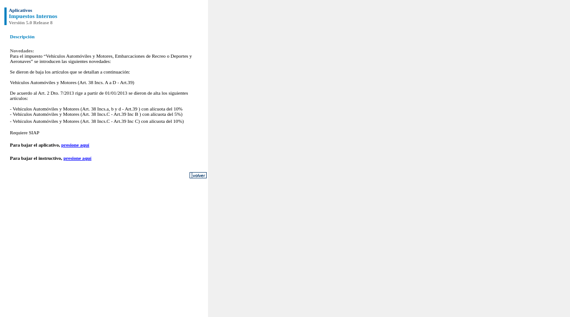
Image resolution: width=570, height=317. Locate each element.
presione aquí (75, 144)
